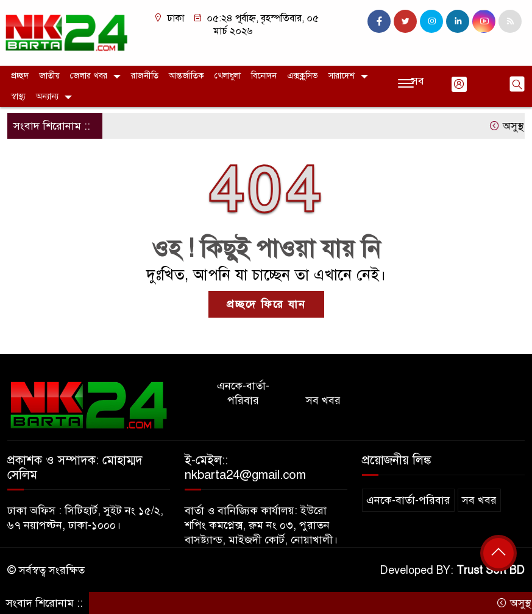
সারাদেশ (341, 76)
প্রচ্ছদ (20, 76)
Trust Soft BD (490, 570)
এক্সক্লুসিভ (302, 76)
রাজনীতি (144, 76)
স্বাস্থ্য (18, 96)
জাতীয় (49, 76)
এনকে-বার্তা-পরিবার (243, 393)
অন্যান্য (47, 96)
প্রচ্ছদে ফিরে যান (266, 304)
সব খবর (323, 400)
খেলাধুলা (228, 76)
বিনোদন (264, 76)
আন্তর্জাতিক (186, 76)
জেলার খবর (88, 76)
